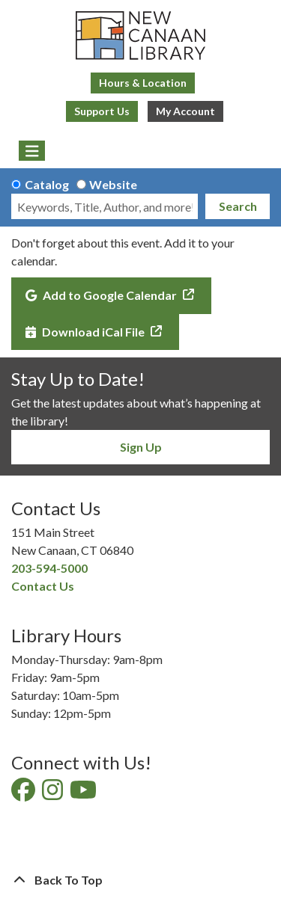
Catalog (47, 184)
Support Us (102, 111)
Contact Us (42, 586)
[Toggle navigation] (32, 151)
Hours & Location (143, 82)
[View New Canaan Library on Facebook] (24, 794)
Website (113, 184)
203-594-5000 (49, 568)
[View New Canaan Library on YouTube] (84, 794)
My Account (185, 111)
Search (238, 206)
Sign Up (141, 447)
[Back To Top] (140, 880)
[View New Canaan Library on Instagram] (53, 794)
